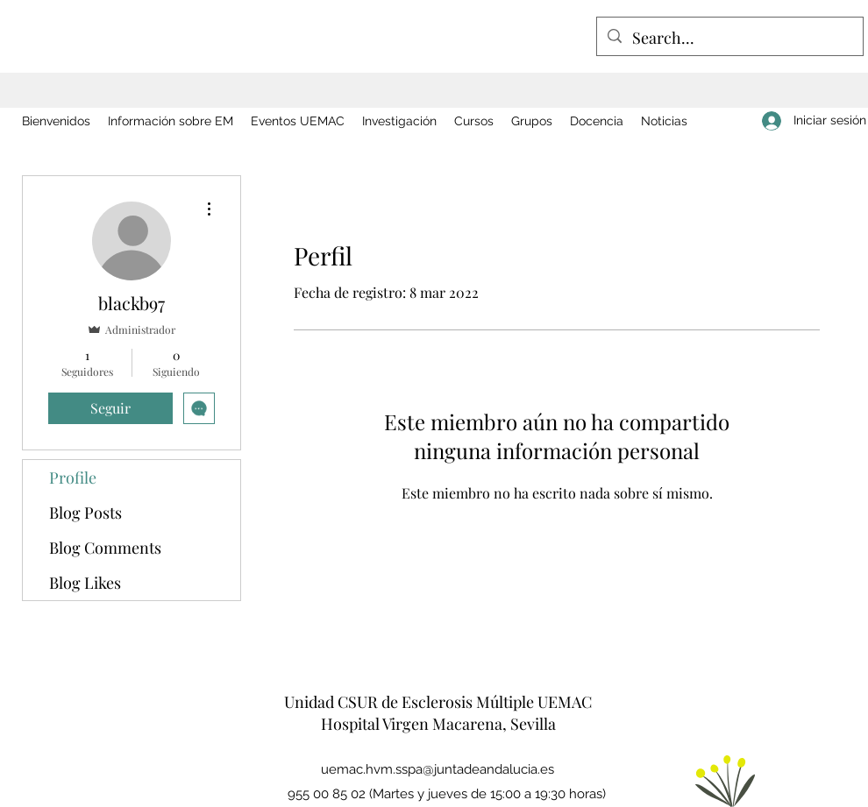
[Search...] (729, 39)
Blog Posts (85, 512)
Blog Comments (105, 547)
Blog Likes (85, 582)
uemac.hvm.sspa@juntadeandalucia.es (437, 769)
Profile (72, 477)
